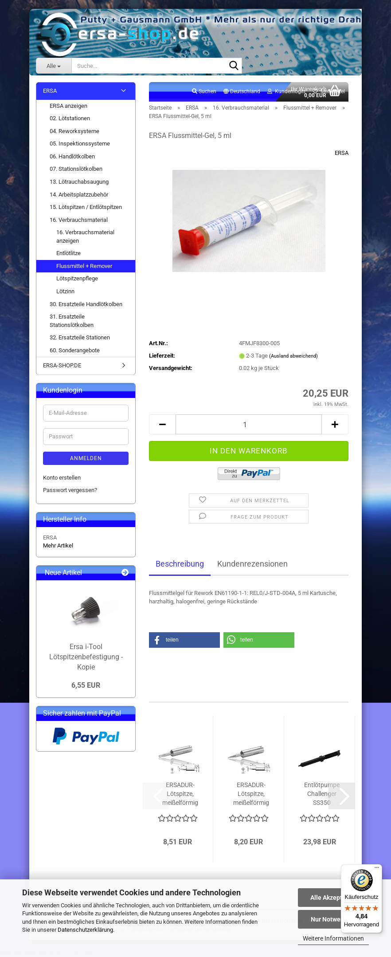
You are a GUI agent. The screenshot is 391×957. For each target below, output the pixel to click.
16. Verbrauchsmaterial (79, 220)
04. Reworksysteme (74, 131)
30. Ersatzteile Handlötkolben (86, 304)
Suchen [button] (204, 91)
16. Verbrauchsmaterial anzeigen (85, 236)
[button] (242, 92)
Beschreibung (180, 563)
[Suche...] (53, 66)
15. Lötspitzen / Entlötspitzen (86, 207)
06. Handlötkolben (72, 156)
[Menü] (376, 869)
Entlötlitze (68, 253)
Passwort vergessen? (70, 490)
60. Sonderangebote (75, 350)
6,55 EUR (85, 685)
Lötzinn (65, 291)
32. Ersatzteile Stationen (80, 337)
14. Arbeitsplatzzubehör (79, 194)
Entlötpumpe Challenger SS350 (322, 793)
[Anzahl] (249, 424)
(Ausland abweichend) (293, 356)
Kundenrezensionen (252, 563)
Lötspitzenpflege (77, 278)
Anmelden (86, 458)
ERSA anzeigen (68, 105)
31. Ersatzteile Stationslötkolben (72, 320)
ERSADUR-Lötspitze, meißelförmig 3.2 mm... (180, 794)
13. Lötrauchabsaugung (79, 181)
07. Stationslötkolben (76, 168)
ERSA (341, 153)
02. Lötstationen (70, 118)
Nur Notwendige (333, 919)
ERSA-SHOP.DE (62, 365)
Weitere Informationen (333, 938)
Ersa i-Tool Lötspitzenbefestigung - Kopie (86, 656)
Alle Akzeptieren (333, 897)
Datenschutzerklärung (85, 929)
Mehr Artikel (58, 545)
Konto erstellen (62, 477)
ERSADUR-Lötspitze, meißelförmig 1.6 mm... (251, 794)
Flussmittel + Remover (84, 266)
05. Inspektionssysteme (80, 143)
